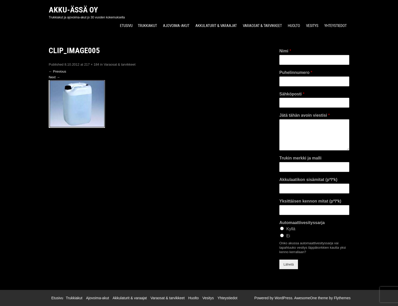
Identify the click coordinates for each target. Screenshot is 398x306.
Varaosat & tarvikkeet (262, 25)
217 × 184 (91, 64)
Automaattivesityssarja (302, 222)
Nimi (285, 51)
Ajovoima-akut (176, 25)
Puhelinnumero (295, 72)
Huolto (294, 25)
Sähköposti (291, 94)
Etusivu (126, 25)
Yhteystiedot (335, 25)
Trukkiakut (147, 25)
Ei (288, 236)
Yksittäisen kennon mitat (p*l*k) (310, 201)
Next (54, 77)
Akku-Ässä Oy (73, 9)
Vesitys (312, 25)
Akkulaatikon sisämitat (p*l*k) (308, 179)
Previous (57, 71)
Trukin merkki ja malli (300, 158)
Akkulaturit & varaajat (216, 25)
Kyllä (290, 229)
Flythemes (342, 298)
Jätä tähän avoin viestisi (304, 115)
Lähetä (288, 264)
